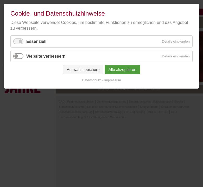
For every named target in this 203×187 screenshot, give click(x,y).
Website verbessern (46, 56)
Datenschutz (91, 80)
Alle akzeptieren (122, 69)
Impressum (112, 80)
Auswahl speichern (83, 69)
